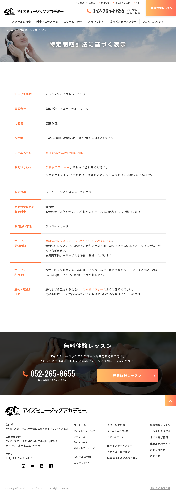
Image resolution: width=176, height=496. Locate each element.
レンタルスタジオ (153, 21)
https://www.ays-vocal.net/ (64, 152)
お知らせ (105, 2)
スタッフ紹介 (96, 21)
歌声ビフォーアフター (123, 21)
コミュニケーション (84, 447)
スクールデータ (115, 436)
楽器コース (79, 436)
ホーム (9, 30)
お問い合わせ (158, 449)
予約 (138, 2)
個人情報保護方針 (160, 488)
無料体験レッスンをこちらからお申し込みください (78, 241)
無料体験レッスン (162, 8)
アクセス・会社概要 (85, 2)
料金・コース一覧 (47, 21)
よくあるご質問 (122, 2)
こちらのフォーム (57, 167)
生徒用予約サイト (160, 443)
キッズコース (81, 442)
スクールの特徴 (21, 21)
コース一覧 (80, 425)
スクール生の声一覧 (118, 431)
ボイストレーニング (84, 431)
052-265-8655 (108, 11)
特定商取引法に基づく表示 (122, 458)
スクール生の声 (73, 21)
